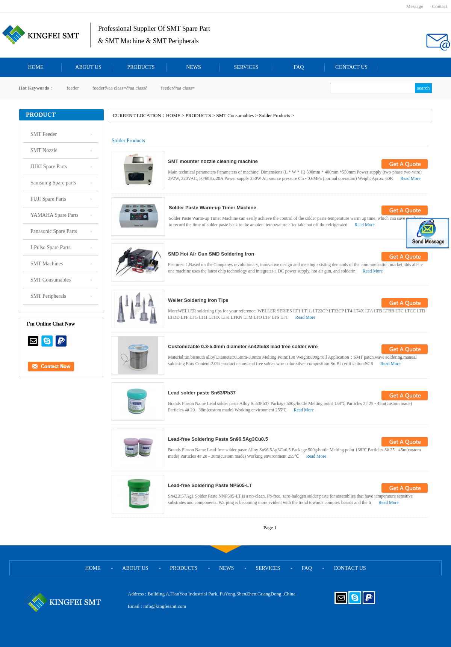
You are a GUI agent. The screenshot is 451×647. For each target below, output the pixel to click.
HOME (35, 67)
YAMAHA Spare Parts (54, 215)
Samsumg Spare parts (53, 183)
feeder (73, 88)
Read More (410, 178)
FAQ (299, 67)
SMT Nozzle (44, 150)
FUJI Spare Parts (48, 199)
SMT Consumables (50, 280)
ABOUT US (88, 67)
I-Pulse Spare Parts (50, 247)
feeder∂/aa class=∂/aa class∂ (119, 88)
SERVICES (246, 67)
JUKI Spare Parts (48, 166)
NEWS (193, 67)
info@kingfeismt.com (164, 606)
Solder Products (274, 115)
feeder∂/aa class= (178, 88)
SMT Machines (46, 263)
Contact (439, 6)
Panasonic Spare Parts (53, 231)
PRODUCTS (140, 67)
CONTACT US (351, 67)
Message (415, 6)
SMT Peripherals (48, 296)
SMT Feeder (43, 134)
